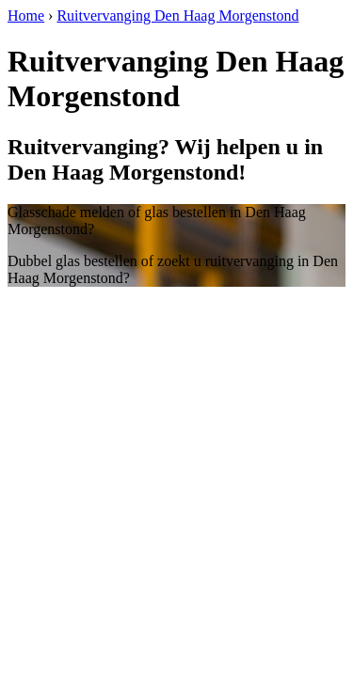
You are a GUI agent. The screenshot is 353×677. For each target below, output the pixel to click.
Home (26, 16)
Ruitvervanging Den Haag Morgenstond (177, 16)
